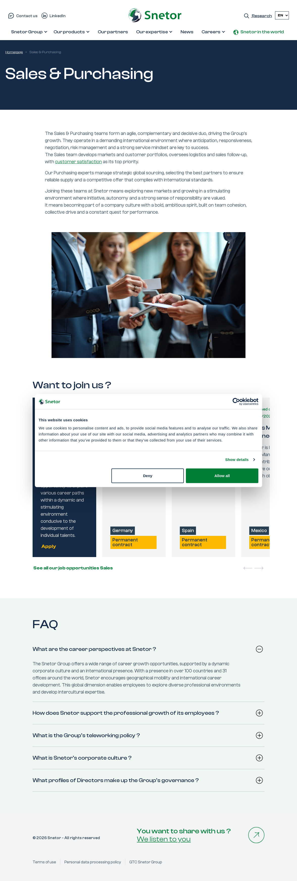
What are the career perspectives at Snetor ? (94, 649)
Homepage (14, 52)
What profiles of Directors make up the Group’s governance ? (116, 780)
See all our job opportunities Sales (73, 568)
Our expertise (152, 32)
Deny (148, 475)
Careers (211, 32)
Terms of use (44, 862)
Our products (69, 32)
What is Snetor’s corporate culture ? (82, 758)
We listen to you (164, 839)
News (187, 32)
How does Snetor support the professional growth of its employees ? (126, 713)
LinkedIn (57, 16)
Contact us (26, 16)
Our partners (113, 32)
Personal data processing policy (92, 862)
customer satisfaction (78, 161)
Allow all (222, 475)
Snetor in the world (262, 32)
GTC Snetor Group (145, 862)
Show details (237, 459)
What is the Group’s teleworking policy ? (86, 735)
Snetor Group (27, 32)
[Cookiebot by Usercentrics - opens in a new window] (236, 401)
